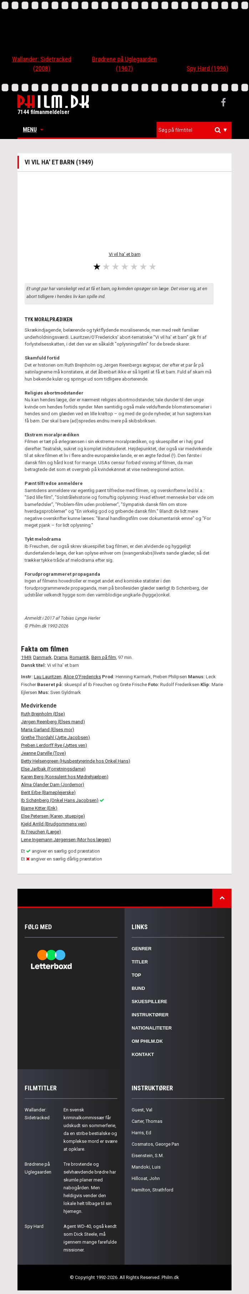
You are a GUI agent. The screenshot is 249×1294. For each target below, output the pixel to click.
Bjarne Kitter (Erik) (39, 808)
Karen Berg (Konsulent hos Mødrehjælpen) (64, 776)
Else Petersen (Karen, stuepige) (53, 816)
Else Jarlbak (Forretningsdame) (53, 769)
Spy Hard (34, 1226)
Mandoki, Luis (146, 1167)
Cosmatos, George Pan (155, 1144)
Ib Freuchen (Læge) (41, 831)
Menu (33, 129)
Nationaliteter (152, 1028)
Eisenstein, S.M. (148, 1155)
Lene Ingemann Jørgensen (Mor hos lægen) (66, 839)
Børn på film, (104, 657)
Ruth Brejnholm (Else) (43, 714)
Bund (138, 988)
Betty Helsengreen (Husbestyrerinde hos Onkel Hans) (75, 761)
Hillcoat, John (146, 1178)
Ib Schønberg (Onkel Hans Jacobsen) (59, 800)
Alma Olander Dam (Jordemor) (52, 784)
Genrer (142, 948)
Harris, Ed (141, 1132)
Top (136, 975)
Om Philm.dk (147, 1041)
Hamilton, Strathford (152, 1190)
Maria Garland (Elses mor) (47, 729)
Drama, (61, 657)
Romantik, (80, 657)
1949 (26, 657)
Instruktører (150, 1014)
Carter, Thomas (147, 1121)
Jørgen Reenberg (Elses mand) (53, 721)
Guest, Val (142, 1109)
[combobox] (194, 130)
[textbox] (195, 130)
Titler (140, 962)
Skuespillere (149, 1001)
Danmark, (43, 657)
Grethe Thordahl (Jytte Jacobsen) (55, 737)
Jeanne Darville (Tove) (43, 753)
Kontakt (143, 1054)
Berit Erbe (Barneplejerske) (48, 792)
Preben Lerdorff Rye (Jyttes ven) (54, 745)
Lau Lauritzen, (48, 676)
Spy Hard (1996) (207, 68)
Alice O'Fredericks (82, 676)
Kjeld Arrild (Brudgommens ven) (54, 824)
